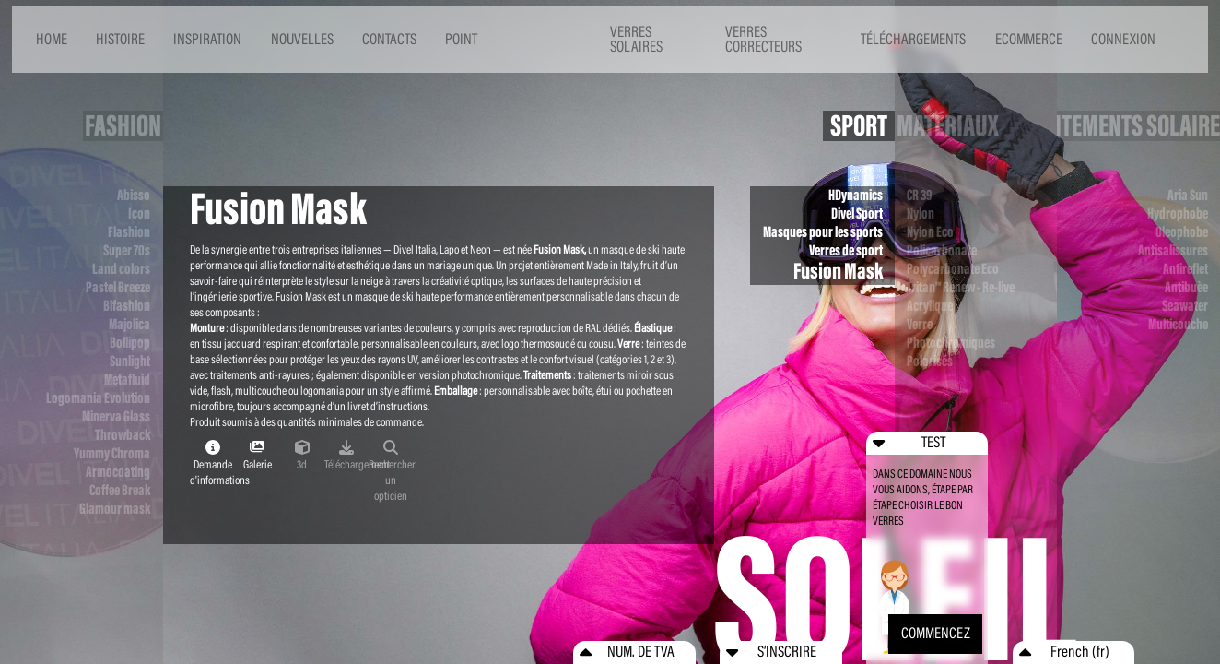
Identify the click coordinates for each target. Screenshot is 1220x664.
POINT (461, 39)
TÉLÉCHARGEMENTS (913, 39)
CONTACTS (389, 39)
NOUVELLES (302, 39)
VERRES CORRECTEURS (763, 39)
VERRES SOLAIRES (636, 39)
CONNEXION (1123, 39)
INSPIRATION (207, 39)
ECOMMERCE (1028, 39)
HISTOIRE (120, 39)
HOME (51, 39)
